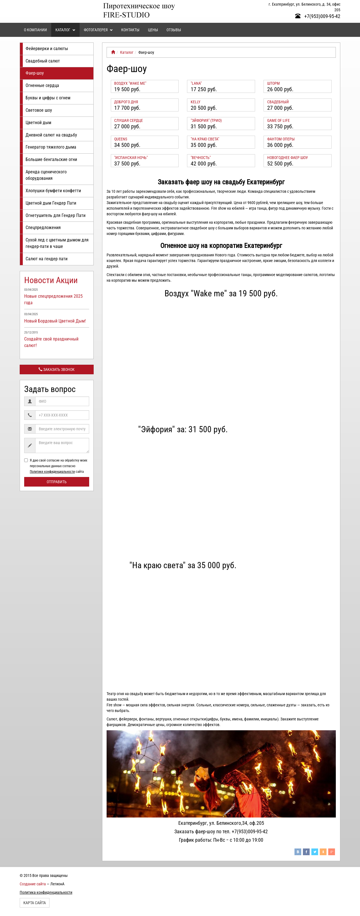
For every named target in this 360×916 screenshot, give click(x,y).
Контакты (130, 30)
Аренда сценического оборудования (46, 175)
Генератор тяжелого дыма (51, 147)
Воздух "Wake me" (130, 83)
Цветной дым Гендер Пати (51, 203)
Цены (153, 30)
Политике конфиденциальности (52, 472)
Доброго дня (126, 102)
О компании (35, 30)
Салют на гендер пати (47, 258)
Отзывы (173, 30)
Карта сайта (34, 903)
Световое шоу (39, 110)
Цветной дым (38, 122)
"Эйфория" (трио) (206, 120)
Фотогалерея (98, 30)
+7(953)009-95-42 (317, 16)
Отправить (57, 482)
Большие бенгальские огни (51, 159)
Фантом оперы (281, 139)
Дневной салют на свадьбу (51, 135)
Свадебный (278, 102)
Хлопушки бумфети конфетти (53, 190)
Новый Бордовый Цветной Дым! (55, 321)
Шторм (273, 83)
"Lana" (196, 83)
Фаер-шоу (35, 73)
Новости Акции (51, 280)
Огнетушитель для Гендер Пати (56, 215)
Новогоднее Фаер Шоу (287, 157)
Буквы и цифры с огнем (48, 97)
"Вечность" (201, 157)
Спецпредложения (43, 227)
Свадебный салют (43, 61)
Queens (120, 139)
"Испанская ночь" (131, 157)
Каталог (65, 30)
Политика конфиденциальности (46, 892)
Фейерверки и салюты (47, 48)
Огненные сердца (42, 85)
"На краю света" (205, 139)
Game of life (278, 120)
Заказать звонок (57, 369)
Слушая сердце (128, 120)
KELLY (195, 102)
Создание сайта (33, 884)
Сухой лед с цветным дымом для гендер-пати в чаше (57, 243)
